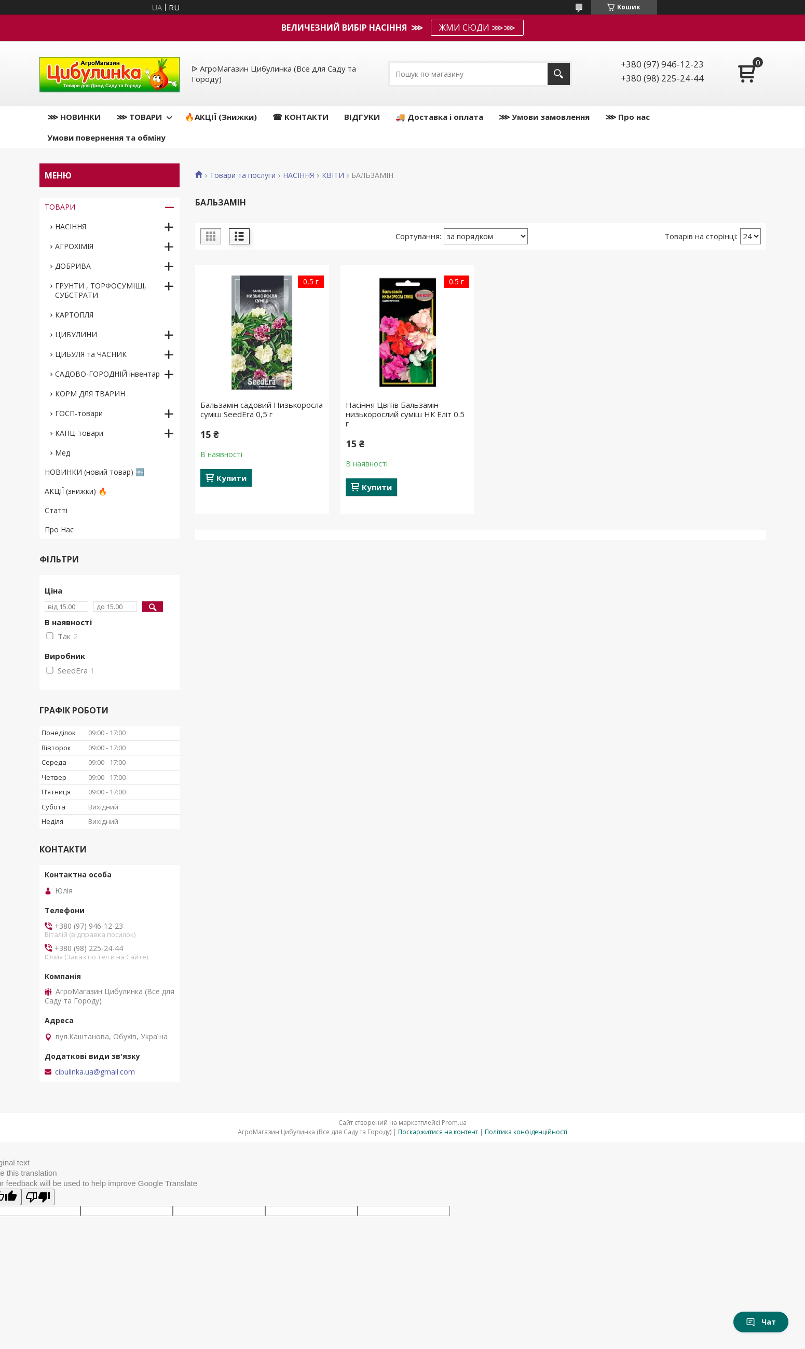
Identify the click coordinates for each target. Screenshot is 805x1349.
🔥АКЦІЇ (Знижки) (221, 117)
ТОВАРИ (60, 207)
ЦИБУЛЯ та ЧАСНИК (91, 354)
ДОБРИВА (73, 266)
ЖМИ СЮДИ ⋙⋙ (477, 27)
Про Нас (59, 529)
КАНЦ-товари (79, 433)
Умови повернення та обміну (106, 137)
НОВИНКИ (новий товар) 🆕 (94, 472)
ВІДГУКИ (362, 117)
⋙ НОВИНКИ (74, 117)
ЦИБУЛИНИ (76, 334)
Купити (231, 478)
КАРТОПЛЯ (74, 315)
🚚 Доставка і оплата (439, 117)
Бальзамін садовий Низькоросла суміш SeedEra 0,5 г (261, 409)
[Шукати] (559, 74)
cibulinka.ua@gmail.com (95, 1072)
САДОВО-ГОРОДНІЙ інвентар (107, 374)
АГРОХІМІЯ (74, 246)
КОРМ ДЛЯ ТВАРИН (90, 393)
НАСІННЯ (298, 175)
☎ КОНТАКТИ (300, 117)
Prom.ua (454, 1122)
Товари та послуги (243, 175)
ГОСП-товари (79, 413)
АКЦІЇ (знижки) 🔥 (76, 491)
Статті (56, 510)
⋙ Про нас (627, 117)
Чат (761, 1322)
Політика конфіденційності (526, 1131)
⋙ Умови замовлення (544, 117)
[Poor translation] (37, 1197)
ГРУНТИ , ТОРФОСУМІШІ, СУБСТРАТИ (100, 290)
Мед (62, 453)
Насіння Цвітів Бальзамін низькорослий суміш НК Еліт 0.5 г (405, 414)
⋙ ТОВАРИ (139, 117)
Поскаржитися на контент (438, 1131)
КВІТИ (333, 175)
